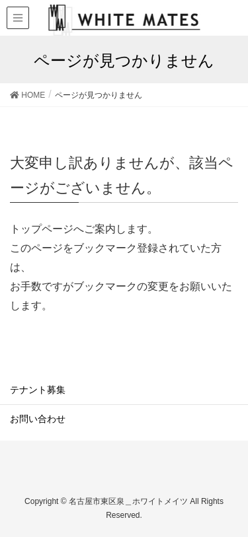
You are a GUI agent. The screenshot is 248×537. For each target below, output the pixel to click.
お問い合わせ (37, 418)
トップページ (41, 228)
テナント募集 (37, 389)
